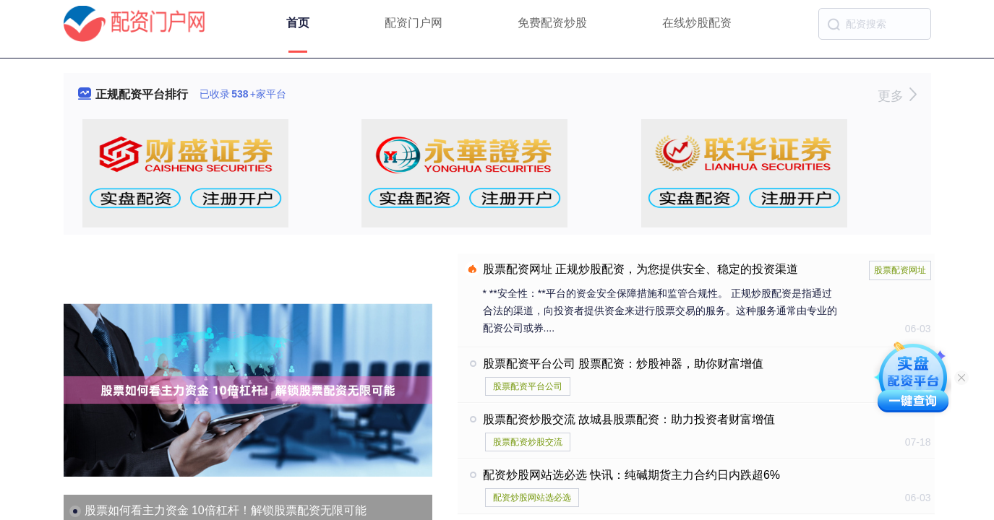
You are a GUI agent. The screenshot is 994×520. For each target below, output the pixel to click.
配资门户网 (413, 23)
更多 (897, 96)
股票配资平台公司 (527, 386)
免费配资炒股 (552, 23)
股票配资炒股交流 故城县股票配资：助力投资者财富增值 (629, 419)
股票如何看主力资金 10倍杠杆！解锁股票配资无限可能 (226, 510)
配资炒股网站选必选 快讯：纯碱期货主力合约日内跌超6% (632, 475)
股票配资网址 (900, 270)
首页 (297, 23)
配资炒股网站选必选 (532, 498)
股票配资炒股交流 (527, 442)
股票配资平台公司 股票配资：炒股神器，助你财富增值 (623, 364)
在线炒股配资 (697, 23)
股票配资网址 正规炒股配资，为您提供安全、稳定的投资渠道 (640, 269)
